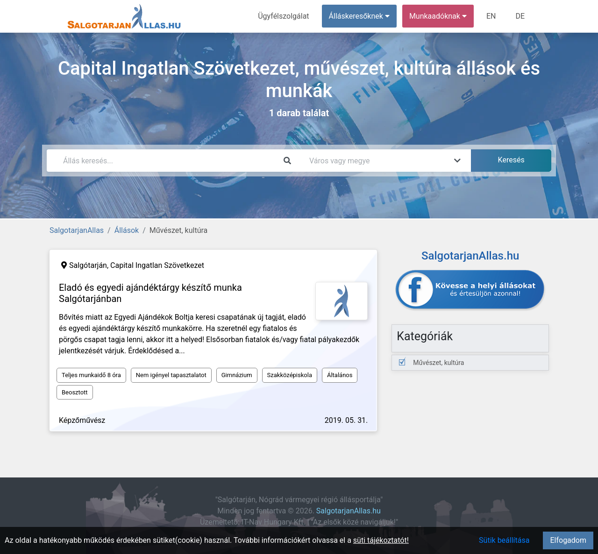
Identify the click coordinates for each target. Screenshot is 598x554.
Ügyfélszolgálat (283, 16)
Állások (126, 230)
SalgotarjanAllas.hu (348, 510)
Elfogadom (568, 540)
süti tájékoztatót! (381, 540)
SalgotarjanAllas (77, 230)
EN (491, 16)
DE (520, 16)
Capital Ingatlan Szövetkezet (157, 265)
